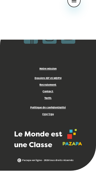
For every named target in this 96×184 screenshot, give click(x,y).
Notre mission (48, 69)
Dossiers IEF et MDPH (48, 78)
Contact (47, 91)
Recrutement (47, 85)
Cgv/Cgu (48, 114)
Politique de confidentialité (48, 108)
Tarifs (47, 98)
